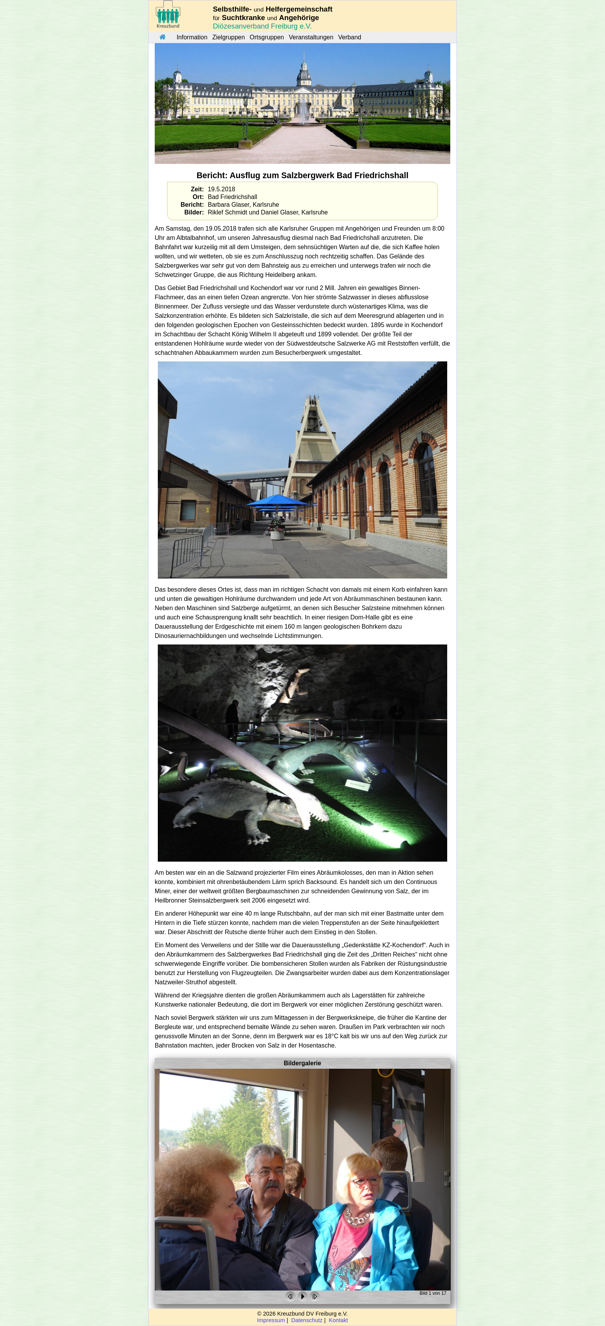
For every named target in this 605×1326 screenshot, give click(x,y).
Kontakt (338, 1320)
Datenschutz (307, 1320)
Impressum (271, 1320)
